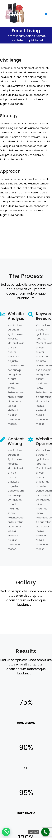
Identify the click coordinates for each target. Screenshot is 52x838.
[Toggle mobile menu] (46, 14)
